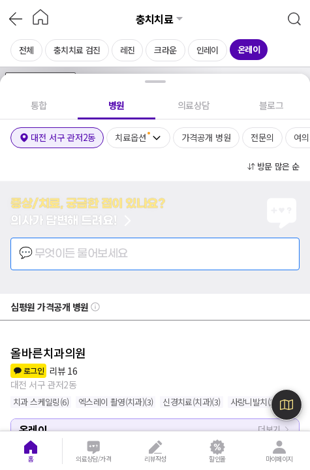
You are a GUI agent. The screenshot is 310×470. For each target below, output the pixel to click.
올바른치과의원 (48, 352)
